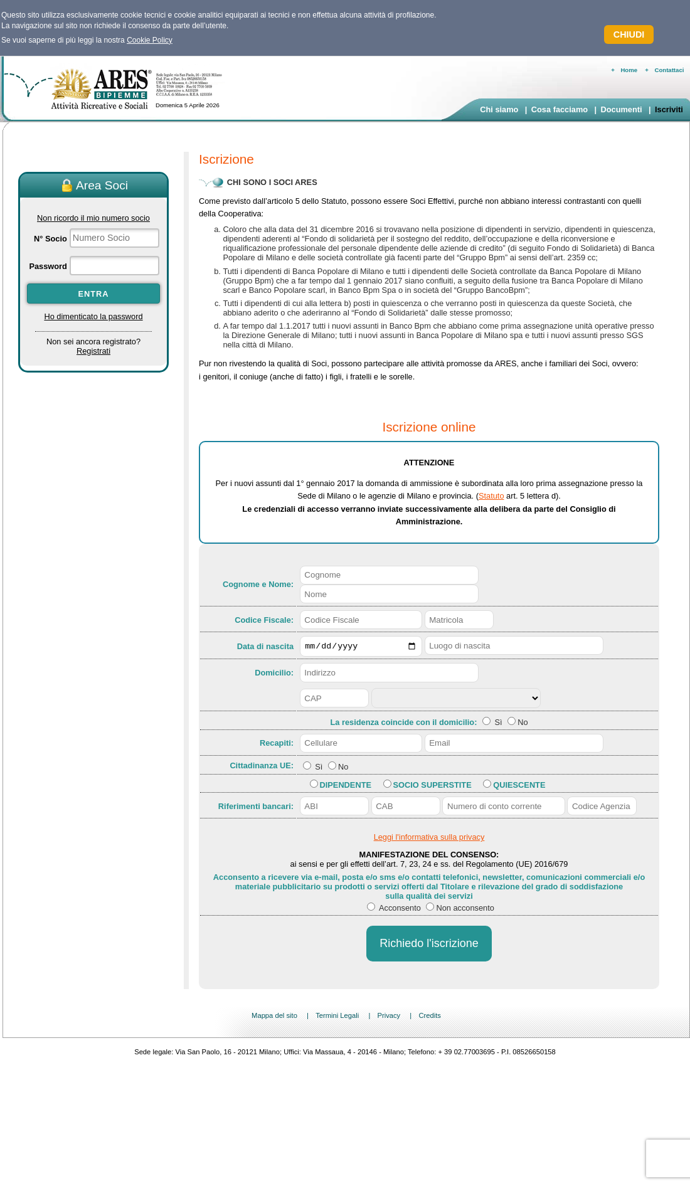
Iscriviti (669, 109)
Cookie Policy (149, 40)
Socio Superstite (432, 787)
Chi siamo (499, 109)
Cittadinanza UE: (262, 766)
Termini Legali (337, 1017)
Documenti (621, 109)
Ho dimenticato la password (93, 316)
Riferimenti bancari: (256, 807)
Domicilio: (274, 674)
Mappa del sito (274, 1017)
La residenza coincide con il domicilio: (404, 724)
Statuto (491, 495)
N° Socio (50, 238)
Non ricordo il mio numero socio (93, 218)
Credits (429, 1017)
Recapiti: (277, 744)
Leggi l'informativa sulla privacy (429, 839)
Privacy (388, 1017)
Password (47, 266)
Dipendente (345, 787)
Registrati (93, 351)
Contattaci (669, 69)
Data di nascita (265, 647)
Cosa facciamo (559, 109)
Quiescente (519, 787)
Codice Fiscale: (264, 620)
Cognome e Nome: (258, 584)
